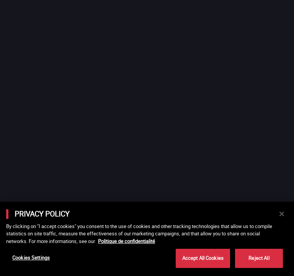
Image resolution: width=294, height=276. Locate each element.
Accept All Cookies (203, 258)
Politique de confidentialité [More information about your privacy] (126, 241)
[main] (147, 239)
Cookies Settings (31, 257)
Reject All (258, 258)
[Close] (281, 213)
